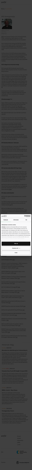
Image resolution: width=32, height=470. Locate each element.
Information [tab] (16, 219)
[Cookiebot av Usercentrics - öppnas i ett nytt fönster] (24, 216)
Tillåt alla (16, 243)
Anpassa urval (16, 248)
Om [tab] (26, 219)
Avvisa (16, 252)
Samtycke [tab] (6, 219)
